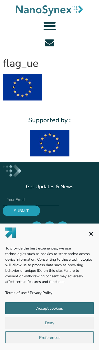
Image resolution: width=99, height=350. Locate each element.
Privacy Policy (41, 292)
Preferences (49, 337)
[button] (91, 234)
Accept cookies (49, 308)
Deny (49, 323)
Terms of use (16, 292)
